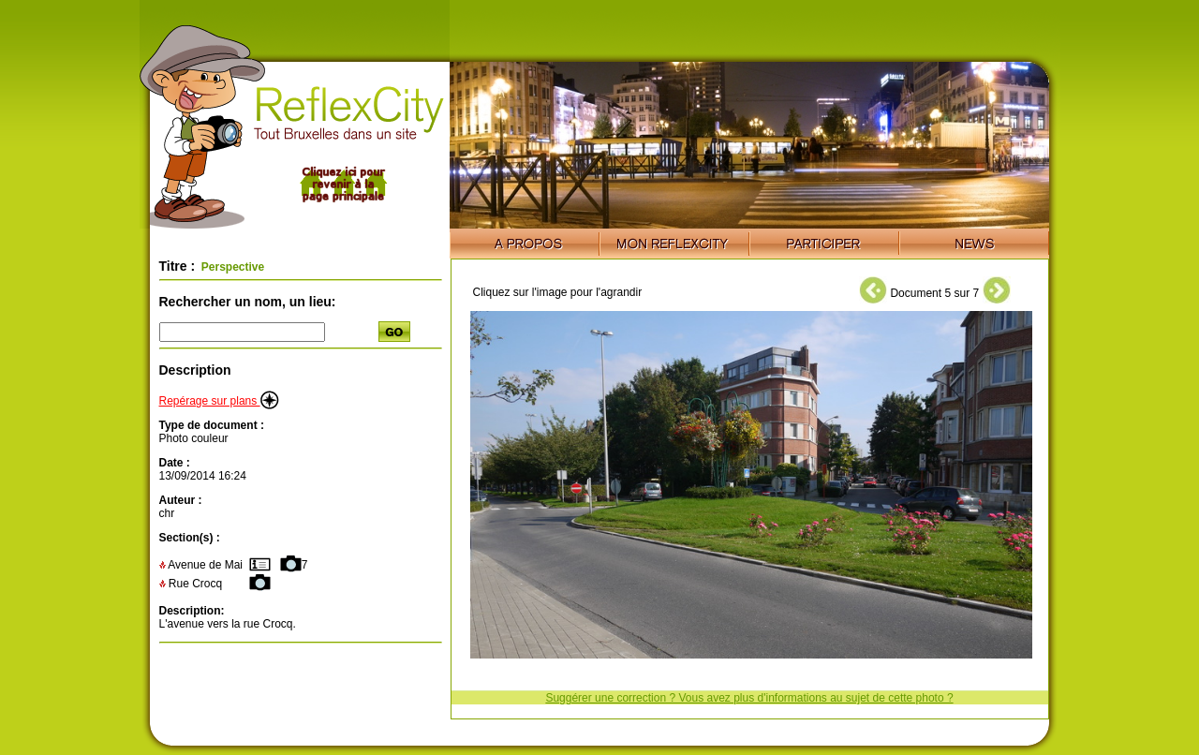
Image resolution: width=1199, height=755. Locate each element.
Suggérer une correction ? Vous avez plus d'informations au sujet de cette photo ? (749, 697)
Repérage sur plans (219, 400)
